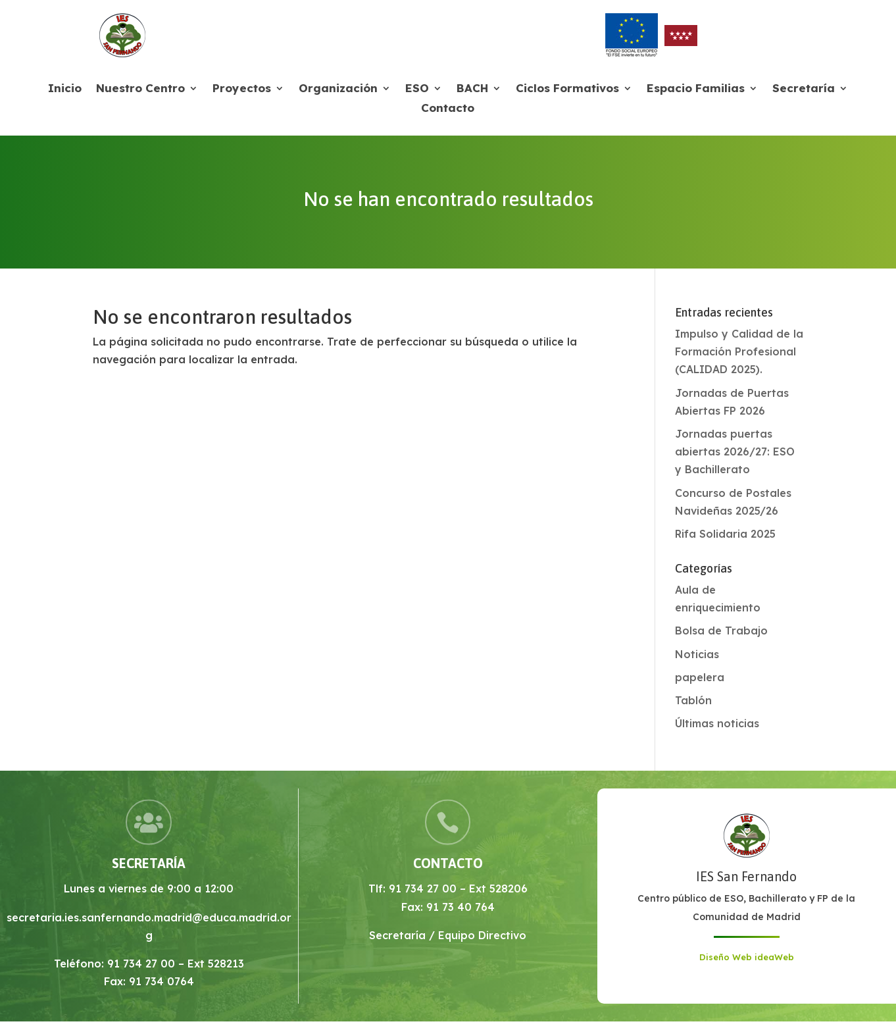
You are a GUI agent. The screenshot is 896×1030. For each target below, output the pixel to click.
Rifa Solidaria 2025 (725, 533)
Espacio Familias (696, 89)
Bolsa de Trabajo (721, 630)
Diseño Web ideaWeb (746, 957)
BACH (472, 89)
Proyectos (241, 89)
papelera (699, 677)
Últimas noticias (717, 723)
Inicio (65, 89)
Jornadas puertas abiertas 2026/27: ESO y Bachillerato (735, 451)
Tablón (693, 700)
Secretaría (803, 89)
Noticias (697, 654)
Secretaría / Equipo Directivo (447, 935)
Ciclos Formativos (567, 89)
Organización (338, 89)
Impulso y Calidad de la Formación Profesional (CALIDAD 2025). (739, 351)
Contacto (447, 109)
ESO (417, 89)
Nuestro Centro (140, 89)
